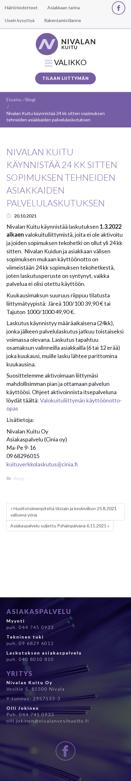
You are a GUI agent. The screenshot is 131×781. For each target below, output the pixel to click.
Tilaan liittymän (65, 78)
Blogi (30, 99)
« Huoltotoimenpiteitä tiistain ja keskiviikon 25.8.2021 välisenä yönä (64, 511)
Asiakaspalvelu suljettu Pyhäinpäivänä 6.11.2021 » (59, 525)
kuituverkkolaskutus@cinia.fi (42, 464)
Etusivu (13, 99)
